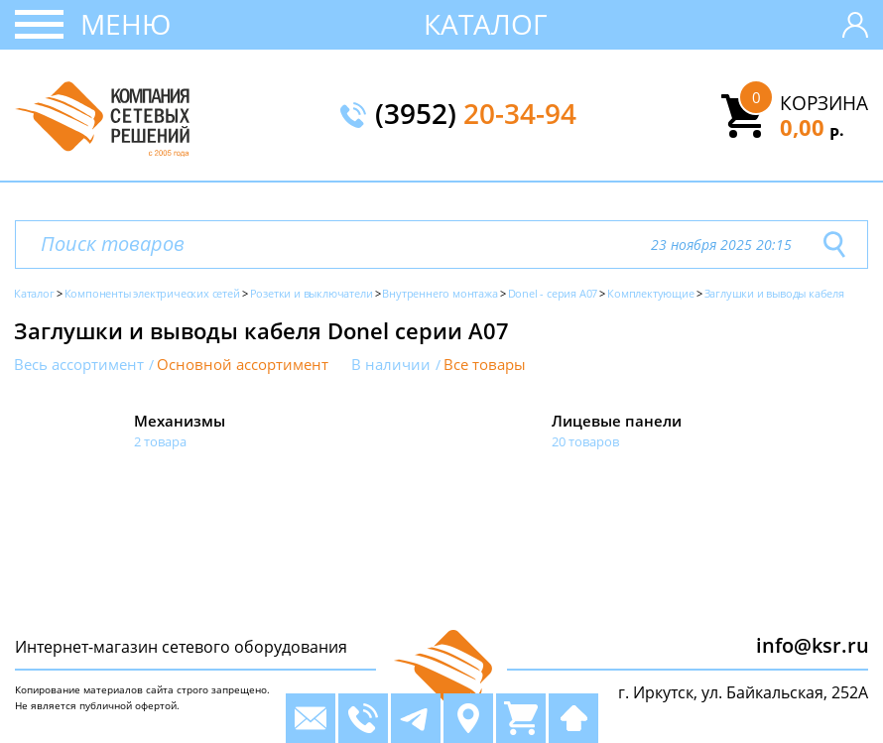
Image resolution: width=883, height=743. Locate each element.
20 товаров (585, 441)
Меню (125, 24)
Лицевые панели (617, 421)
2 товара (160, 441)
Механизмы (179, 421)
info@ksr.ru (812, 645)
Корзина (824, 103)
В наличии (391, 364)
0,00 (812, 127)
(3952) (475, 115)
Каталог (486, 24)
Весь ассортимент (79, 364)
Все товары (484, 364)
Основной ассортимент (242, 364)
